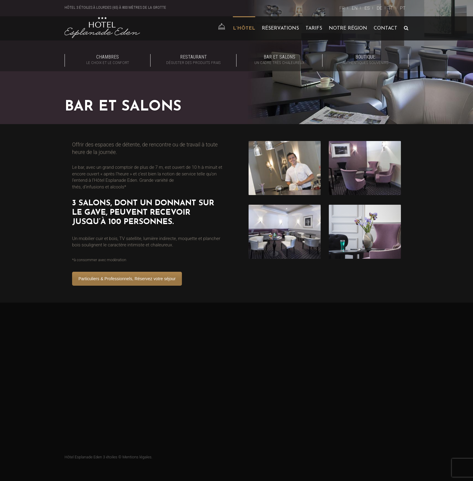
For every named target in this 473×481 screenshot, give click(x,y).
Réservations (280, 28)
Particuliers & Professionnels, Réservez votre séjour (127, 278)
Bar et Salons (279, 60)
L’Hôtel (244, 28)
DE (379, 8)
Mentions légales (136, 457)
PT (402, 8)
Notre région (348, 28)
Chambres (107, 60)
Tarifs (314, 28)
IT (391, 8)
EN (354, 8)
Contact (385, 28)
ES (367, 8)
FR (342, 8)
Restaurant (193, 60)
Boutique (365, 60)
